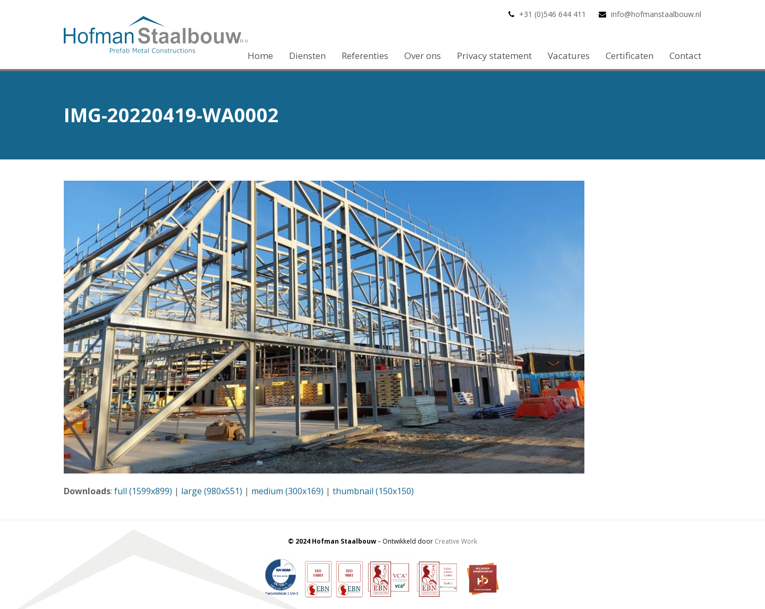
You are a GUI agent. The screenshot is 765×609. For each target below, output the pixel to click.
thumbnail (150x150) (373, 491)
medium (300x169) (287, 491)
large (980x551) (211, 491)
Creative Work (456, 541)
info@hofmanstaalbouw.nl (656, 14)
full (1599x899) (143, 491)
